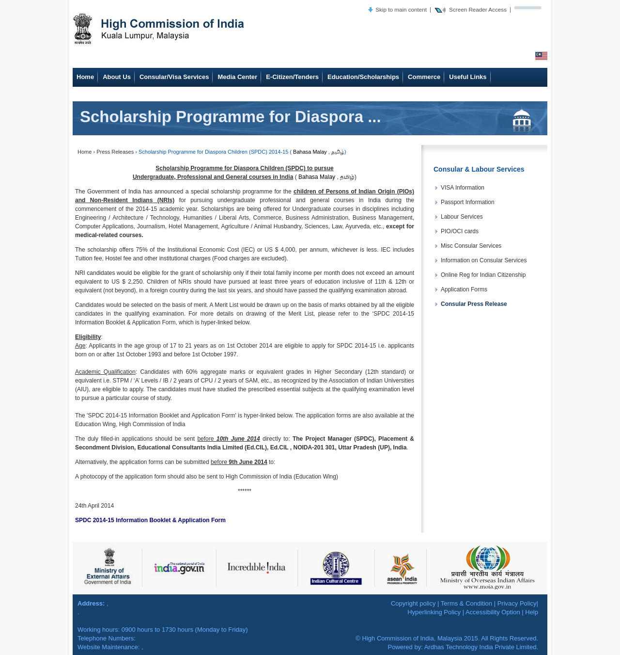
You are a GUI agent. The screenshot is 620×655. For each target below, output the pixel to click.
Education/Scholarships (363, 76)
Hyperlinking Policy (434, 612)
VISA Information (462, 187)
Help (531, 612)
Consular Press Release (474, 304)
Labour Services (462, 216)
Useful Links (467, 76)
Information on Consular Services (484, 260)
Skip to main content (401, 9)
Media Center (237, 76)
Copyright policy (413, 603)
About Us (117, 76)
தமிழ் (337, 152)
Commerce (424, 76)
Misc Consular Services (471, 245)
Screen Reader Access (478, 9)
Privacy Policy (517, 603)
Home (85, 76)
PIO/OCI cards (460, 231)
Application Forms (464, 289)
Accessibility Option (492, 612)
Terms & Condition (466, 603)
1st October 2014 (249, 345)
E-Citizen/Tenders (292, 76)
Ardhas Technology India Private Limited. (481, 647)
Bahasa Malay (310, 152)
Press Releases (115, 152)
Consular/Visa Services (174, 76)
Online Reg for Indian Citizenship (483, 275)
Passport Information (468, 202)
